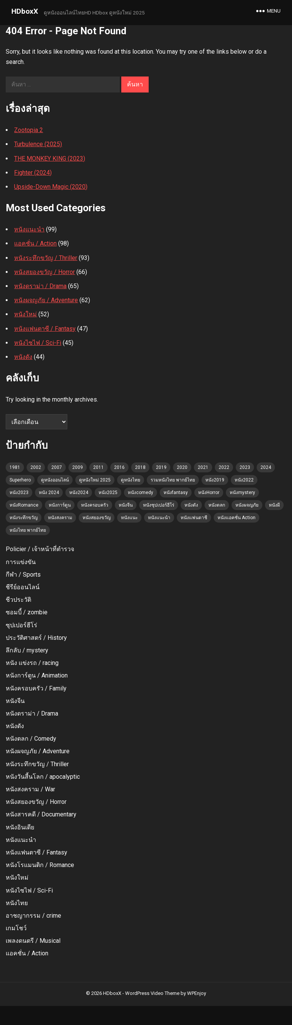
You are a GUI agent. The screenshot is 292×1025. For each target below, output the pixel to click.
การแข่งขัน (21, 562)
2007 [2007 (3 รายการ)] (56, 467)
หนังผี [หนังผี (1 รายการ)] (274, 505)
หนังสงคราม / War (30, 789)
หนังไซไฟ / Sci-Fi (37, 342)
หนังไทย (17, 903)
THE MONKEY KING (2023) (49, 158)
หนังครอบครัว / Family (36, 688)
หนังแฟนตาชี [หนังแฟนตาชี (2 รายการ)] (194, 517)
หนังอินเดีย (20, 827)
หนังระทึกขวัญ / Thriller (45, 257)
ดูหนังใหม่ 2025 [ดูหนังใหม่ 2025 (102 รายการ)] (95, 480)
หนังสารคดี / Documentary (41, 814)
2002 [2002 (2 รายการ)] (35, 467)
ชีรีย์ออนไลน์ (23, 587)
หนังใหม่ (25, 314)
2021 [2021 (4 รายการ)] (203, 467)
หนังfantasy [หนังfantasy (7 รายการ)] (175, 492)
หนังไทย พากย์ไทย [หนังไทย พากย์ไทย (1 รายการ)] (28, 530)
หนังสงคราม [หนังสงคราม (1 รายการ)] (60, 517)
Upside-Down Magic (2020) (50, 186)
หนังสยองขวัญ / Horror (44, 272)
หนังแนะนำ (29, 229)
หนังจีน (15, 701)
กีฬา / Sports (23, 574)
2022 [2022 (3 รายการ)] (224, 467)
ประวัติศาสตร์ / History (36, 637)
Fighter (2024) (33, 172)
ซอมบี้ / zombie (27, 612)
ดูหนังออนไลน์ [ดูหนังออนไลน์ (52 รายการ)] (55, 480)
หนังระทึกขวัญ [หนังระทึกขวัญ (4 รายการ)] (24, 517)
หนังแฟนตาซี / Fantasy (45, 328)
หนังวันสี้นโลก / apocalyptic (43, 776)
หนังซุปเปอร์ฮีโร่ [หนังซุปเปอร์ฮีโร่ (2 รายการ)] (158, 505)
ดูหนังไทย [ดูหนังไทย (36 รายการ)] (130, 480)
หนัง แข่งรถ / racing (32, 662)
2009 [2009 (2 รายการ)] (77, 467)
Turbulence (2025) (38, 144)
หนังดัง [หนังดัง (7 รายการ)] (191, 505)
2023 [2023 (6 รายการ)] (245, 467)
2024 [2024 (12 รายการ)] (265, 467)
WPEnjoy (196, 993)
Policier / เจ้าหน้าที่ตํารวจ (40, 549)
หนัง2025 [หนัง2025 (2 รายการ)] (107, 492)
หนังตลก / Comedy (31, 738)
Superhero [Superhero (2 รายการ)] (20, 480)
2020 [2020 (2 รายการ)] (182, 467)
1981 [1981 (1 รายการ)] (15, 467)
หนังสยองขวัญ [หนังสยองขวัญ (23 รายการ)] (97, 517)
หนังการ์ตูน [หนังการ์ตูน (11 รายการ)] (60, 505)
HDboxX (24, 11)
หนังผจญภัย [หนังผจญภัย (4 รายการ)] (247, 505)
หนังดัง (23, 356)
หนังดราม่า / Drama (40, 286)
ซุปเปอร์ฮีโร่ (21, 625)
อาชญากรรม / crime (33, 915)
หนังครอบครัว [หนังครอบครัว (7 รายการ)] (94, 505)
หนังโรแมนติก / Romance (40, 865)
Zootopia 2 (28, 130)
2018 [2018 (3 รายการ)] (140, 467)
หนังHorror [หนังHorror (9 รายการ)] (208, 492)
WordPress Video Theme (152, 993)
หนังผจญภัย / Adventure (46, 300)
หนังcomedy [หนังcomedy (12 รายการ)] (140, 492)
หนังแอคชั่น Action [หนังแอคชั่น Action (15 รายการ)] (236, 517)
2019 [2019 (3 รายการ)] (161, 467)
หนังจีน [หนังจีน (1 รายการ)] (126, 505)
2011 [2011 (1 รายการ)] (98, 467)
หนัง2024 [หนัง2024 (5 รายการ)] (78, 492)
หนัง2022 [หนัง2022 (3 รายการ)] (244, 480)
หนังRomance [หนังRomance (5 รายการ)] (24, 505)
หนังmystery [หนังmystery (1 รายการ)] (242, 492)
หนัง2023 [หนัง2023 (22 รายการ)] (19, 492)
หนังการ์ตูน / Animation (37, 675)
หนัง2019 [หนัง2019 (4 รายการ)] (214, 480)
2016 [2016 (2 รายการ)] (119, 467)
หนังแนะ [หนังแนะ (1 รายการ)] (129, 517)
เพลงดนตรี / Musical (33, 940)
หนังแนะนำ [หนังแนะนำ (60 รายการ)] (159, 517)
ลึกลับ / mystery (27, 650)
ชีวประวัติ (18, 599)
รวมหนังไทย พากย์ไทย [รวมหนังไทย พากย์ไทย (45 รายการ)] (173, 480)
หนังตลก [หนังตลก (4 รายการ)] (216, 505)
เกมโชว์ (16, 928)
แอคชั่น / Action (35, 243)
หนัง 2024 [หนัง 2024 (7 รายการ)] (49, 492)
